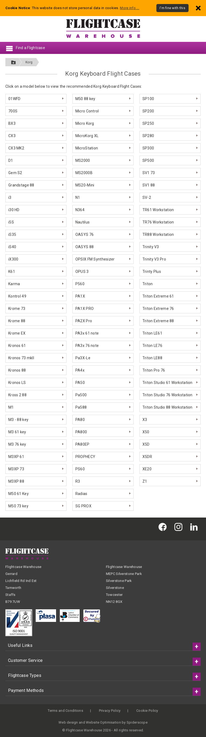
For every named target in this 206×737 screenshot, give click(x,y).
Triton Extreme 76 (158, 308)
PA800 (81, 432)
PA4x (79, 370)
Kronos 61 (17, 345)
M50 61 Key (18, 494)
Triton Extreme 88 (158, 321)
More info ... (129, 8)
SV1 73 (148, 173)
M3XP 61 (16, 456)
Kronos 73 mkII (21, 358)
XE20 (147, 469)
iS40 (12, 247)
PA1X (80, 296)
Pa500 (81, 395)
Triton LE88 (152, 358)
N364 (79, 210)
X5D (146, 444)
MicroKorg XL (86, 136)
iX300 (13, 259)
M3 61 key (17, 432)
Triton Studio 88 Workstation (167, 407)
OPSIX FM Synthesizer (95, 259)
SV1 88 (148, 185)
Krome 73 (16, 308)
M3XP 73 (16, 469)
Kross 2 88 (17, 395)
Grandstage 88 (21, 185)
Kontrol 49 (17, 296)
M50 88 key (85, 99)
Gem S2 (15, 173)
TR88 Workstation (158, 234)
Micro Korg (84, 123)
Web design (68, 722)
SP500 (148, 160)
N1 (77, 197)
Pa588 (81, 407)
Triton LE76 (152, 345)
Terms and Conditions (65, 711)
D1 (10, 160)
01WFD (14, 99)
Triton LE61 (152, 333)
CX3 (12, 136)
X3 (144, 419)
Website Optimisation (103, 722)
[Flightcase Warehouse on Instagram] (179, 527)
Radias (81, 494)
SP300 (148, 148)
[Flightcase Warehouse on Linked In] (195, 527)
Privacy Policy (110, 711)
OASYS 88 (84, 247)
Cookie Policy (147, 711)
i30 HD (14, 210)
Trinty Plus (151, 271)
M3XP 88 (16, 481)
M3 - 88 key (18, 419)
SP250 (148, 123)
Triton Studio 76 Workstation (167, 395)
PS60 (80, 469)
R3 (77, 481)
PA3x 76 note (87, 345)
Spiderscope (137, 722)
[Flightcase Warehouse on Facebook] (164, 527)
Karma (14, 284)
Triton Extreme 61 (158, 296)
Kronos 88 (17, 370)
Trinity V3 (150, 247)
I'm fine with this (172, 8)
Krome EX (16, 333)
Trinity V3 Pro (154, 259)
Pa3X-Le (82, 358)
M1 (11, 407)
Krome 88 (16, 321)
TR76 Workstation (158, 222)
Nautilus (82, 222)
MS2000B (84, 173)
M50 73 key (18, 506)
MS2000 (82, 160)
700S (12, 111)
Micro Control (87, 111)
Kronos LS (17, 382)
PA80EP (82, 444)
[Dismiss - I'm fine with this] (198, 8)
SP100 (148, 99)
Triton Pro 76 (153, 370)
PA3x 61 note (87, 333)
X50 (145, 432)
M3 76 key (17, 444)
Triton (147, 284)
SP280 (148, 136)
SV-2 (146, 197)
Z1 (144, 481)
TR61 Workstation (158, 210)
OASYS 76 (84, 234)
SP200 (148, 111)
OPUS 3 (82, 271)
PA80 (80, 419)
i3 (10, 197)
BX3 (12, 123)
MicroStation (86, 148)
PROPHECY (85, 456)
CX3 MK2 (16, 148)
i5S (11, 222)
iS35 (12, 234)
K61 (11, 271)
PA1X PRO (84, 308)
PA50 (80, 382)
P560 (79, 284)
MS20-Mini (84, 185)
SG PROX (83, 506)
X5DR (147, 456)
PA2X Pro (83, 321)
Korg (28, 62)
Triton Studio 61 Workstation (167, 382)
